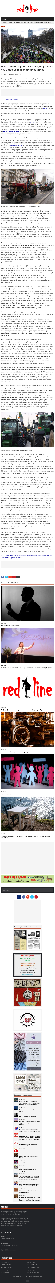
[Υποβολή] (50, 890)
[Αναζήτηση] (27, 890)
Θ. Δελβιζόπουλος (7, 1267)
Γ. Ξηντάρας (31, 1262)
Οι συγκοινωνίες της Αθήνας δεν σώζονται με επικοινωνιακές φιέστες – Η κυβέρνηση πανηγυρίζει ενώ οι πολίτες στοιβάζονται (29, 1199)
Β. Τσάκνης (5, 1262)
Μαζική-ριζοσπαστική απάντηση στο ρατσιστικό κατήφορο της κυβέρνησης (23, 710)
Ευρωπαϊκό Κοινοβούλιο (11, 131)
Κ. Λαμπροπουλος (33, 1267)
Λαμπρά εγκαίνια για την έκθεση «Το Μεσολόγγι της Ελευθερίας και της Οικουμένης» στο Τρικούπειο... (28, 1169)
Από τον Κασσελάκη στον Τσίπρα (10, 625)
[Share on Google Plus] (10, 577)
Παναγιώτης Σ (6, 1272)
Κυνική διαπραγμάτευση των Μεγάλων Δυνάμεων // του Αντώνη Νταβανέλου (29, 1185)
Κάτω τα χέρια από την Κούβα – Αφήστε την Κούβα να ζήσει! (29, 1191)
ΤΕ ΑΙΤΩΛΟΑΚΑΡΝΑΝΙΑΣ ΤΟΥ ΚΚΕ (27, 1151)
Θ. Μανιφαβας (32, 1265)
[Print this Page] (18, 577)
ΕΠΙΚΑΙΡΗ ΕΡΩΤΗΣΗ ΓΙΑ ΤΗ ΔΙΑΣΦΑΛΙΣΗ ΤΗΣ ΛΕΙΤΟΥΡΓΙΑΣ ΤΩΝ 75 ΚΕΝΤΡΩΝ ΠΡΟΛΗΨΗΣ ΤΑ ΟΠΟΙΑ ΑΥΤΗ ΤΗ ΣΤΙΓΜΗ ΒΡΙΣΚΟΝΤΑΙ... (30, 1138)
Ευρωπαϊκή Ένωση (16, 145)
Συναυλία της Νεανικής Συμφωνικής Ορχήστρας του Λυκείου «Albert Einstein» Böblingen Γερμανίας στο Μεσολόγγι (29, 1103)
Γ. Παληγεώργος (6, 1265)
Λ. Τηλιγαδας (5, 1270)
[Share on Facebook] (2, 577)
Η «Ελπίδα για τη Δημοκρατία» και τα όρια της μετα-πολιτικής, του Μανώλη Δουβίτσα (26, 667)
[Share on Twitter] (6, 577)
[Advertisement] (27, 92)
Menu (4, 19)
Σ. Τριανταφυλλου (33, 1272)
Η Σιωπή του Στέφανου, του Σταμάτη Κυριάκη (14, 752)
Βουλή (45, 108)
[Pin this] (14, 577)
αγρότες (32, 122)
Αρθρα (10, 22)
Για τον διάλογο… (6, 794)
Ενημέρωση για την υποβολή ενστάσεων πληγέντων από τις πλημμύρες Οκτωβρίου (29, 1130)
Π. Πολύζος (31, 1270)
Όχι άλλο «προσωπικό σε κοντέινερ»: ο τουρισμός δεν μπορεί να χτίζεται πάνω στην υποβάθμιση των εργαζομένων (29, 1177)
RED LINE (5, 22)
